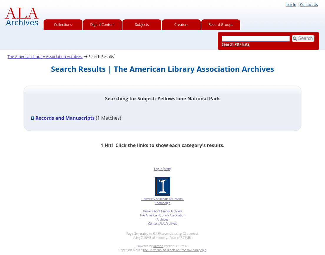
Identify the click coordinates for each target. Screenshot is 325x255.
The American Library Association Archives (162, 217)
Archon (158, 246)
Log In (291, 4)
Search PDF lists (235, 44)
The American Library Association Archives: (45, 56)
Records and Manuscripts (62, 118)
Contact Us (309, 4)
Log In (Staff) (162, 169)
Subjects (142, 24)
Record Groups (220, 24)
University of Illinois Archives (162, 211)
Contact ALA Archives (162, 223)
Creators (181, 24)
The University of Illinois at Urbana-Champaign (174, 250)
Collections (63, 24)
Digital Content (102, 24)
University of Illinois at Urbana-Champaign (162, 201)
